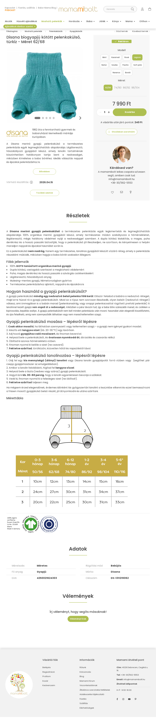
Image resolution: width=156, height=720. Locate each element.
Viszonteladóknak (88, 688)
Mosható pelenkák (33, 34)
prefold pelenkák (135, 306)
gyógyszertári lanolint (85, 390)
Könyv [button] (115, 21)
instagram (123, 702)
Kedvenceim (48, 688)
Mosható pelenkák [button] (52, 21)
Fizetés (83, 702)
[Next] (80, 121)
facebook (117, 702)
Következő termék (140, 34)
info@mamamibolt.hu (134, 682)
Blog (82, 679)
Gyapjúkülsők (76, 34)
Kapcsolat (10, 7)
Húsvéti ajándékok (27, 21)
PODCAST (10, 10)
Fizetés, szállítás (26, 7)
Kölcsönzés (85, 675)
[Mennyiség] (105, 115)
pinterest (135, 702)
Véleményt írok (78, 622)
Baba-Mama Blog (47, 7)
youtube (129, 702)
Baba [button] (89, 21)
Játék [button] (102, 21)
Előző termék (122, 34)
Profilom (46, 679)
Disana (115, 574)
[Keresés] (120, 9)
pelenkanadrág (69, 306)
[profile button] (142, 9)
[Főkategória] (12, 34)
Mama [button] (129, 21)
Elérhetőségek (87, 711)
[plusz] (109, 115)
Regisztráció (48, 675)
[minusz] (100, 115)
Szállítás (84, 706)
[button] (121, 135)
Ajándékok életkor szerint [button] (19, 26)
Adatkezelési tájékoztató (92, 697)
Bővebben (44, 174)
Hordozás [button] (74, 21)
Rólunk (83, 670)
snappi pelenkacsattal (99, 306)
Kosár (45, 684)
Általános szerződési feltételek (95, 693)
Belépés (46, 670)
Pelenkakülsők (55, 34)
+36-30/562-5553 (130, 677)
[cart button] (150, 9)
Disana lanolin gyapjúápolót (91, 363)
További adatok (44, 196)
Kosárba (130, 115)
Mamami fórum (87, 684)
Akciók (8, 21)
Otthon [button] (143, 21)
